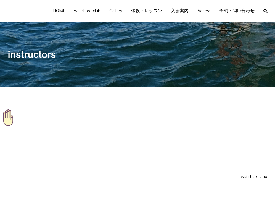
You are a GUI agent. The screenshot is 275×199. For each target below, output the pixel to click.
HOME (59, 11)
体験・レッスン (146, 11)
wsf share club (87, 11)
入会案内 (180, 11)
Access (203, 11)
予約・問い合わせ (237, 11)
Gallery (115, 11)
